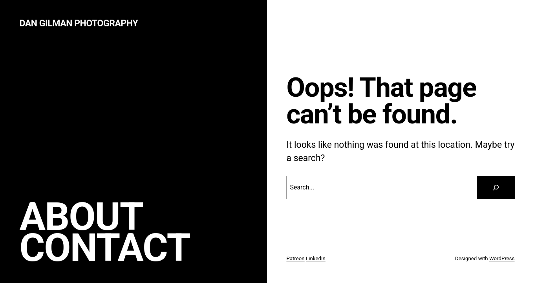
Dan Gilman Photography (78, 23)
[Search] (496, 187)
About (81, 216)
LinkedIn (316, 258)
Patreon (295, 258)
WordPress (502, 258)
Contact (104, 247)
